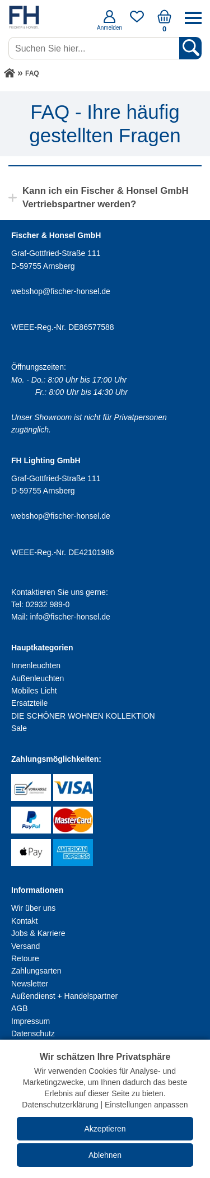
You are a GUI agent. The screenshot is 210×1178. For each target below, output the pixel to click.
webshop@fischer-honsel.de (60, 291)
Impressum (30, 1021)
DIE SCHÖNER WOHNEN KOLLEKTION (83, 715)
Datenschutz (33, 1033)
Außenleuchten (37, 678)
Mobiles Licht (34, 690)
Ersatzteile (29, 703)
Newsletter (29, 983)
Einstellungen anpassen (146, 1104)
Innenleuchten (35, 665)
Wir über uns (33, 908)
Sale (19, 728)
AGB (19, 1008)
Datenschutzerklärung (60, 1104)
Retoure (25, 958)
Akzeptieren (105, 1128)
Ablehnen (105, 1155)
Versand (25, 946)
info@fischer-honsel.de (70, 616)
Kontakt (24, 920)
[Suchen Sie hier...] (94, 48)
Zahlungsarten (36, 970)
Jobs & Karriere (38, 933)
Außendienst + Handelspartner (64, 995)
